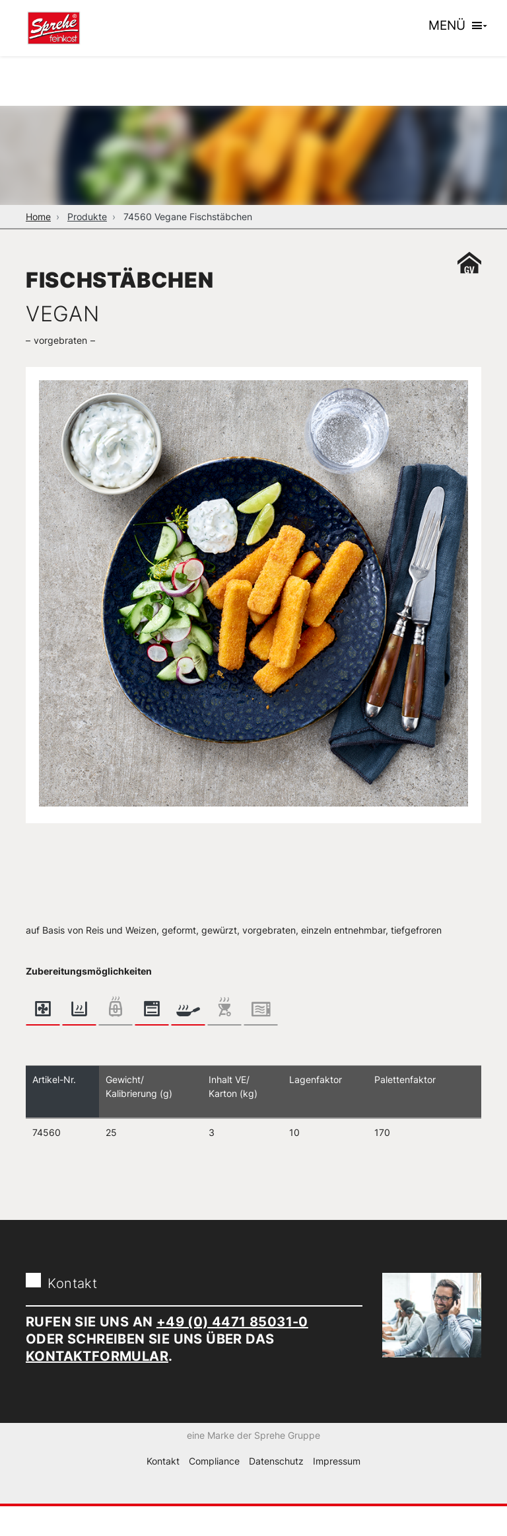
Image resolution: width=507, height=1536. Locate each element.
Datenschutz (276, 1490)
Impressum (336, 1490)
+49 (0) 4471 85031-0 (232, 1322)
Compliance (214, 1490)
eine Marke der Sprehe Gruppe (253, 1464)
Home (38, 216)
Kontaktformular (97, 1356)
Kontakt (163, 1490)
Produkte (87, 216)
